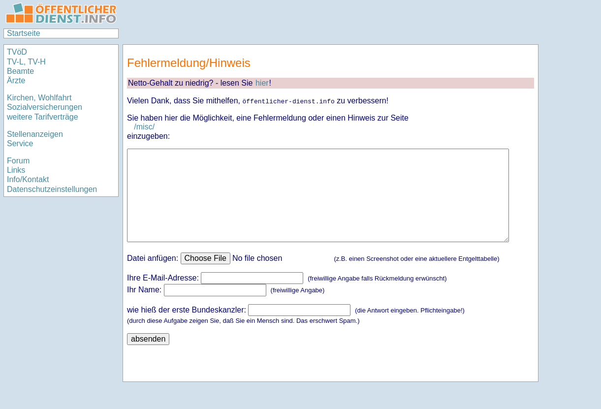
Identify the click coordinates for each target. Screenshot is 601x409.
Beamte (20, 71)
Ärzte (16, 80)
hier (262, 83)
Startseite (23, 33)
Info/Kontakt (28, 179)
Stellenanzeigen (35, 134)
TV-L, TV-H (26, 62)
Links (16, 170)
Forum (18, 161)
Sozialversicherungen (44, 107)
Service (20, 143)
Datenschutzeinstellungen (52, 189)
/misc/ (144, 127)
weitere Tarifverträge (42, 117)
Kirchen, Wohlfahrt (39, 98)
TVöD (17, 52)
